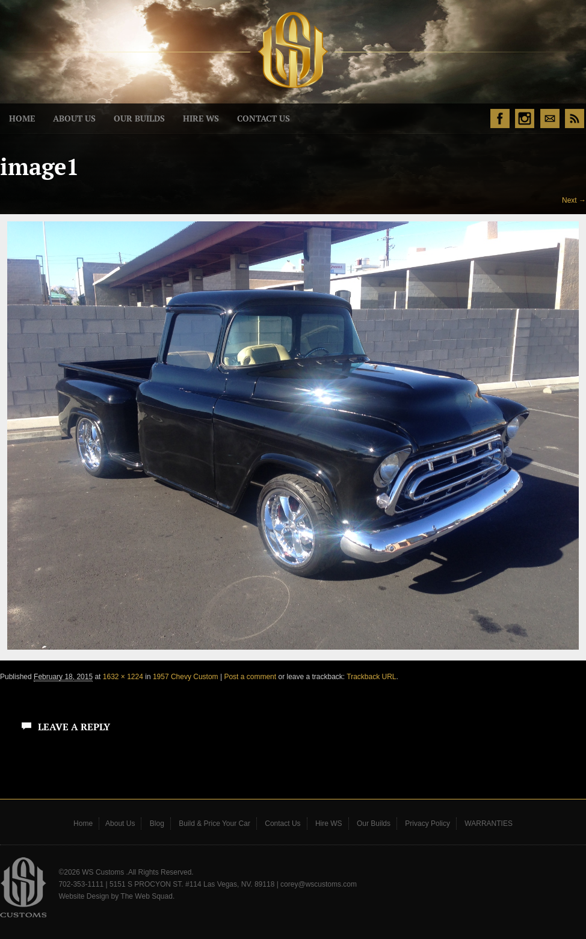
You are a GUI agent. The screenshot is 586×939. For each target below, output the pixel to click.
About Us (74, 118)
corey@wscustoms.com (318, 884)
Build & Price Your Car (214, 823)
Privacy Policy (427, 823)
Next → (574, 200)
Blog (157, 823)
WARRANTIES (488, 823)
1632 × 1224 (123, 677)
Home (22, 118)
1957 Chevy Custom (185, 677)
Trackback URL (371, 677)
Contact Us (263, 118)
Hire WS (201, 118)
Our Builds (139, 118)
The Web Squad (146, 896)
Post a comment (250, 677)
